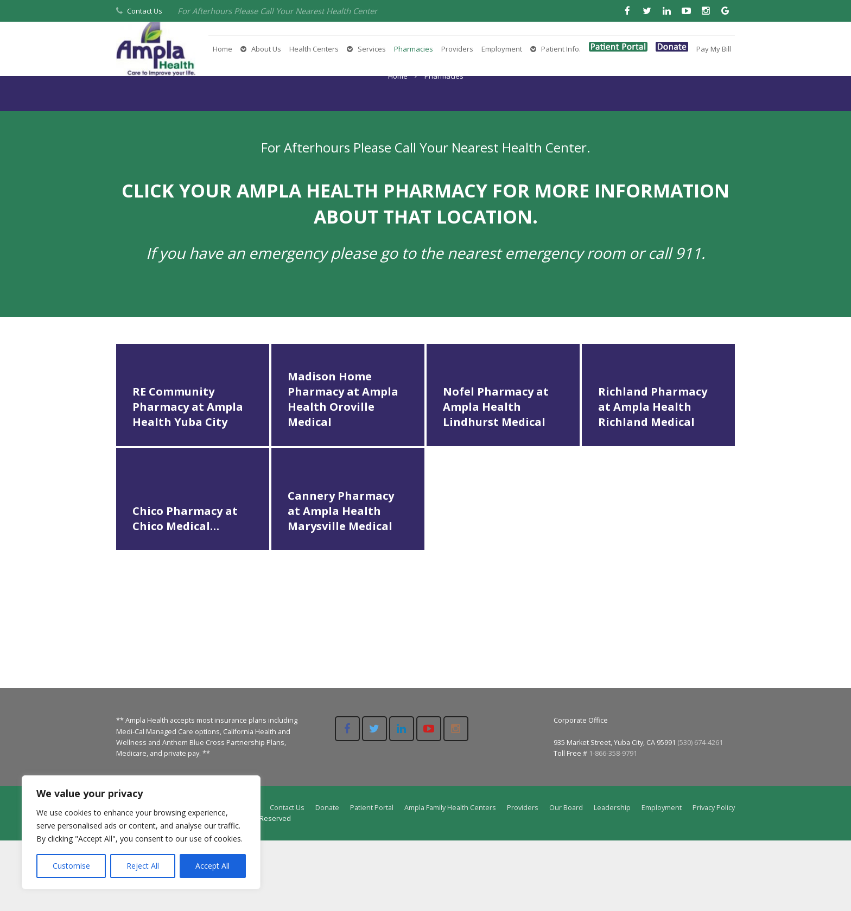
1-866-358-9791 (613, 823)
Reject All (142, 866)
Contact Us (144, 11)
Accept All (212, 866)
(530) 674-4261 (700, 812)
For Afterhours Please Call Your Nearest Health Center (277, 10)
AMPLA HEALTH (307, 261)
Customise (71, 866)
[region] (141, 832)
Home (398, 146)
